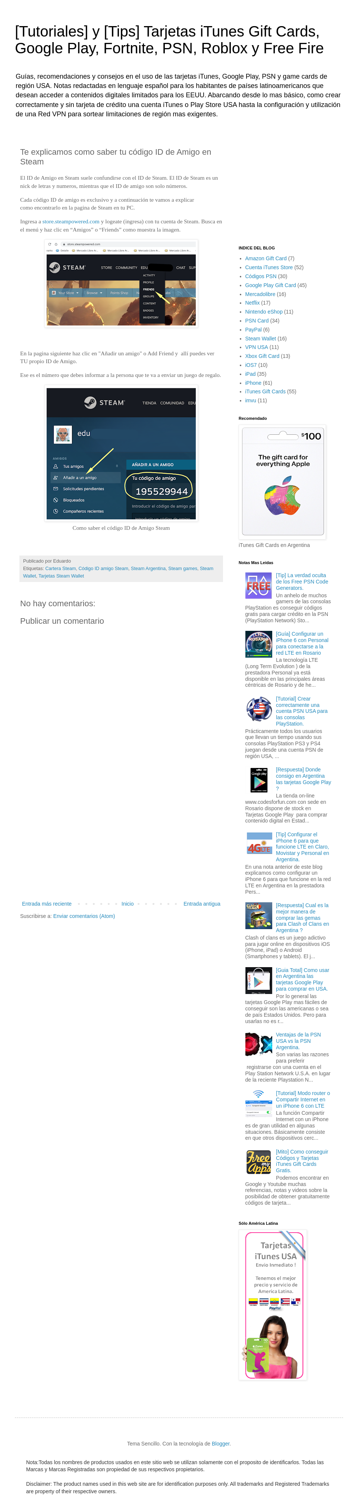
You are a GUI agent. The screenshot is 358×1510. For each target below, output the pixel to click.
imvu (251, 400)
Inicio (128, 904)
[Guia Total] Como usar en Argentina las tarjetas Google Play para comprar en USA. (302, 979)
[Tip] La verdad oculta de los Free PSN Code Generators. (302, 581)
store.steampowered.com (71, 221)
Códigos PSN (261, 276)
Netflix (252, 303)
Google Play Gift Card (270, 285)
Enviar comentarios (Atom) (84, 916)
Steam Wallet (260, 339)
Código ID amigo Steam (103, 568)
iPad (250, 374)
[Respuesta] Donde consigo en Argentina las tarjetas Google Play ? (303, 779)
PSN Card (257, 321)
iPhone (253, 383)
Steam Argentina (148, 568)
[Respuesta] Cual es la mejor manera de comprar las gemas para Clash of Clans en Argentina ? (302, 917)
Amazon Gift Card (266, 258)
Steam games (182, 568)
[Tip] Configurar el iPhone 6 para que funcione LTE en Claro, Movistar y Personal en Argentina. (302, 846)
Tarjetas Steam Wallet (61, 576)
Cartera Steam (60, 568)
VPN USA (256, 347)
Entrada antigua (201, 904)
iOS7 (251, 365)
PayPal (253, 330)
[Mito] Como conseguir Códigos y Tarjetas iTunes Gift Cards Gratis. (302, 1161)
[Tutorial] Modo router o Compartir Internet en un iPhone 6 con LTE (303, 1099)
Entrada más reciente (47, 904)
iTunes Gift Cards (265, 391)
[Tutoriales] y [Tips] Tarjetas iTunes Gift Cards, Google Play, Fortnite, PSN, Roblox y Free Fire (169, 39)
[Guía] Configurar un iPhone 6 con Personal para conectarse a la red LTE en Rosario (302, 643)
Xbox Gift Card (262, 356)
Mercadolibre (260, 294)
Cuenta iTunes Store (269, 267)
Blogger (220, 1444)
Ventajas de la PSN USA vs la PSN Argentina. (298, 1041)
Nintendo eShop (264, 312)
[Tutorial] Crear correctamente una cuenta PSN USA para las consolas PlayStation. (302, 711)
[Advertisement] (121, 843)
